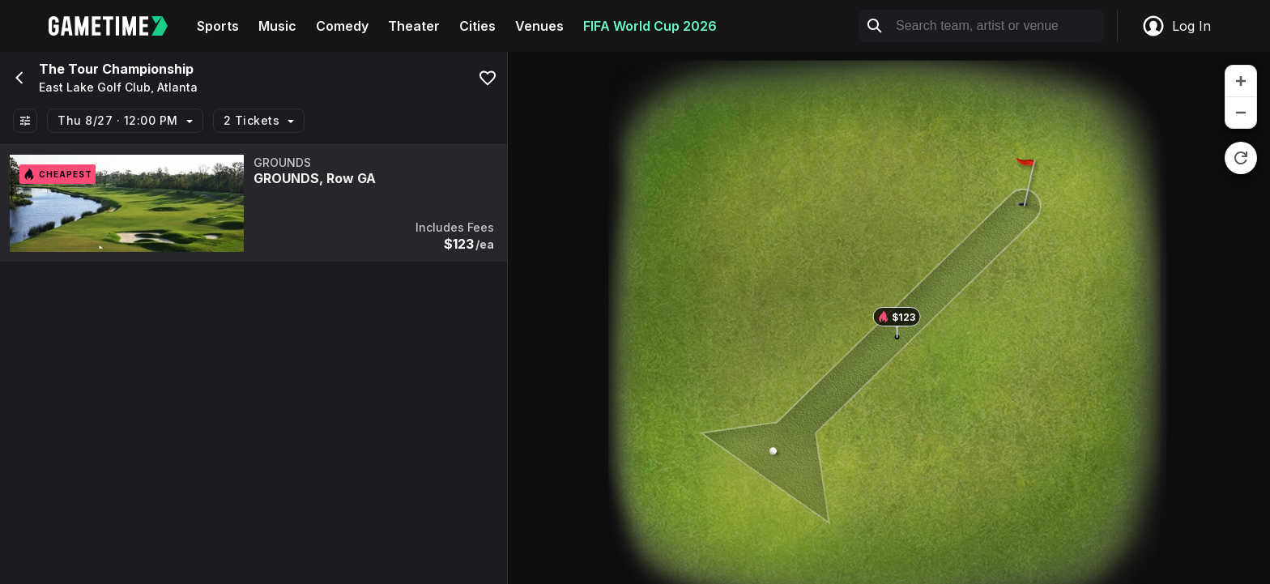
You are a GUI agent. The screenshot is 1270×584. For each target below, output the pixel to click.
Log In (1176, 26)
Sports (218, 26)
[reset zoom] (1241, 158)
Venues (539, 26)
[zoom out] (1240, 112)
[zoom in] (1240, 81)
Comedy (342, 26)
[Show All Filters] (25, 121)
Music (277, 26)
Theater (414, 26)
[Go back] (18, 77)
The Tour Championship (116, 69)
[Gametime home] (118, 26)
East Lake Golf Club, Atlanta (118, 87)
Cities (477, 26)
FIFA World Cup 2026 (650, 26)
